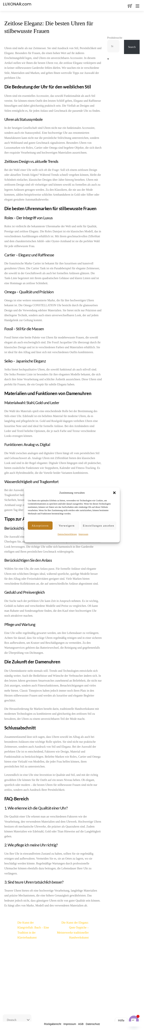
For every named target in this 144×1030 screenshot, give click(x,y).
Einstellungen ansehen (98, 525)
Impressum (83, 534)
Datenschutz (93, 1024)
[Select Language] (17, 1020)
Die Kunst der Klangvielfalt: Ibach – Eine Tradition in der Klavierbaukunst (26, 930)
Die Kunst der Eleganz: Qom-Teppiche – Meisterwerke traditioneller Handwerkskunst (79, 930)
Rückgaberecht (52, 1024)
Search (132, 46)
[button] (114, 493)
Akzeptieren (40, 525)
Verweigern (67, 525)
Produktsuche (114, 37)
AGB (81, 1024)
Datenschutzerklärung (67, 534)
